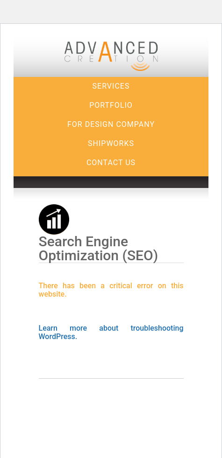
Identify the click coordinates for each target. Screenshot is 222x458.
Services (111, 86)
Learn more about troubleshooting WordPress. (111, 332)
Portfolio (111, 105)
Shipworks (111, 143)
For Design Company (111, 124)
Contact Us (111, 162)
